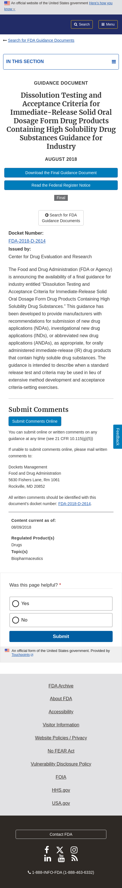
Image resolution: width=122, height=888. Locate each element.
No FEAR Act (61, 751)
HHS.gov (61, 790)
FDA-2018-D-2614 (27, 241)
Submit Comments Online (35, 421)
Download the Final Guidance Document (60, 172)
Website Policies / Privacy (61, 737)
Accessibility (61, 711)
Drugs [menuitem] (16, 545)
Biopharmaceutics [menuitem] (27, 558)
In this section (25, 61)
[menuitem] (61, 526)
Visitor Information (61, 724)
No (24, 620)
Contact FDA (61, 834)
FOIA (61, 777)
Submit (61, 636)
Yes (25, 603)
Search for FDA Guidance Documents (41, 40)
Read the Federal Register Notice (61, 185)
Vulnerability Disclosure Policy (61, 764)
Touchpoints (21, 655)
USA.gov (61, 803)
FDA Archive (61, 685)
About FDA (61, 698)
